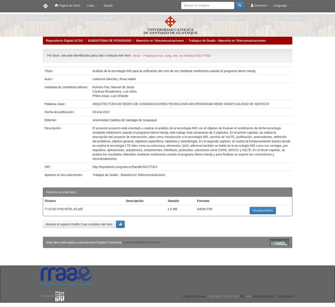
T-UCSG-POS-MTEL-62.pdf (64, 209)
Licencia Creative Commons (141, 242)
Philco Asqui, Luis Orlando (110, 96)
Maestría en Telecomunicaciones (160, 40)
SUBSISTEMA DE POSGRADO (110, 40)
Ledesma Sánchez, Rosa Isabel (114, 79)
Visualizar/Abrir (263, 210)
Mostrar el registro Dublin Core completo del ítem (79, 224)
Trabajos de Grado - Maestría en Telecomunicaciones (227, 40)
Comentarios (285, 296)
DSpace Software (194, 296)
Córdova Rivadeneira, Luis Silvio (115, 91)
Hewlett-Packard (263, 296)
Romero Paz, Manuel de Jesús (113, 87)
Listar (92, 5)
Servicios (260, 5)
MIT (242, 296)
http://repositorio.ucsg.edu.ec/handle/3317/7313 (125, 167)
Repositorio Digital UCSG (64, 40)
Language (281, 5)
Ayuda (108, 5)
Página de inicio (67, 5)
